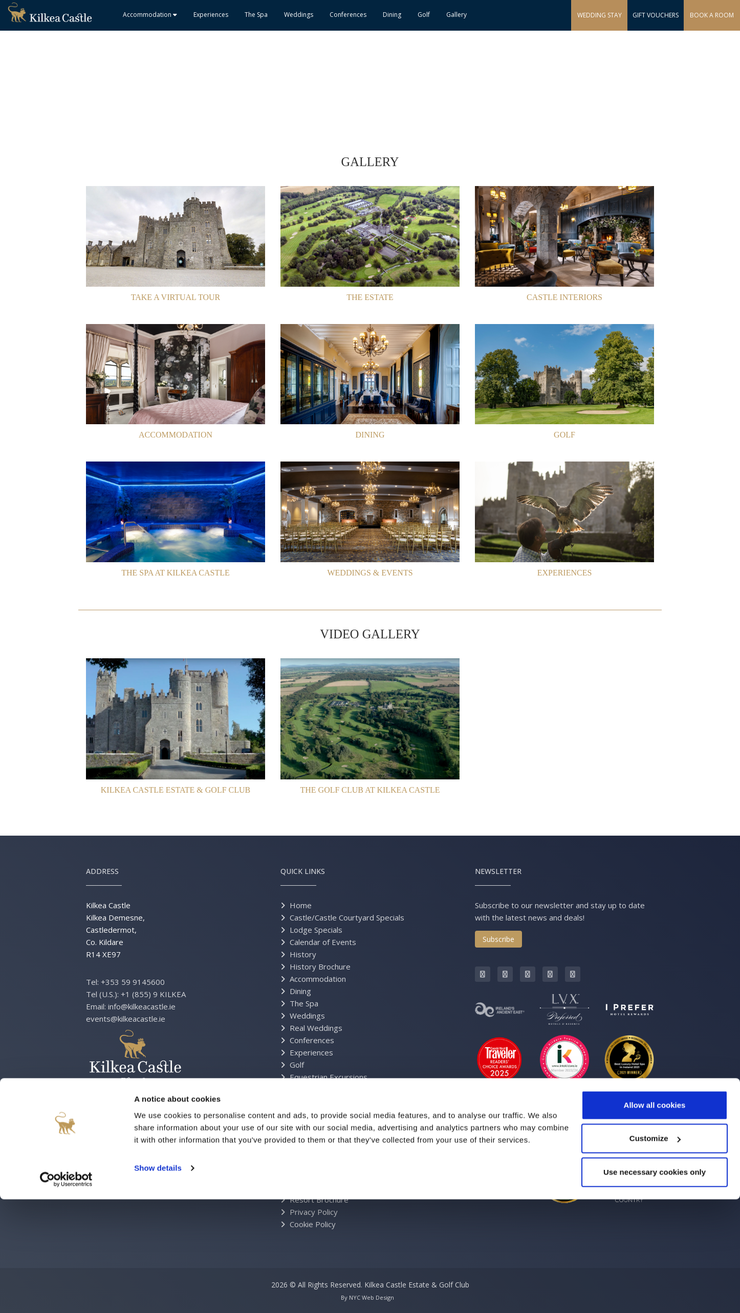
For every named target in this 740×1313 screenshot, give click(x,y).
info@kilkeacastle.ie (142, 1006)
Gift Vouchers (313, 1101)
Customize (655, 1252)
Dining (392, 14)
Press (300, 1089)
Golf (424, 14)
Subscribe (498, 939)
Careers (304, 1138)
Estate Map (310, 1187)
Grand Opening (316, 1175)
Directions (307, 1163)
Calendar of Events (323, 942)
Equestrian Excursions (328, 1077)
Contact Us (309, 1150)
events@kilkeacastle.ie (125, 1018)
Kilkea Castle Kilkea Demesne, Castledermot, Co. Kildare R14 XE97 (115, 929)
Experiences (210, 14)
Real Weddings (316, 1028)
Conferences (348, 14)
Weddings (298, 14)
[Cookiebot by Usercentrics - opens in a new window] (66, 1293)
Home (301, 905)
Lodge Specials (316, 930)
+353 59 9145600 (133, 982)
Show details (158, 1281)
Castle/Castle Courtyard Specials (347, 917)
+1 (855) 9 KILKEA (153, 994)
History (303, 954)
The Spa (256, 14)
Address (102, 871)
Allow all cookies (655, 1218)
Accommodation (150, 14)
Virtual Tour (310, 1126)
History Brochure (320, 966)
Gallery (456, 14)
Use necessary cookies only (654, 1285)
